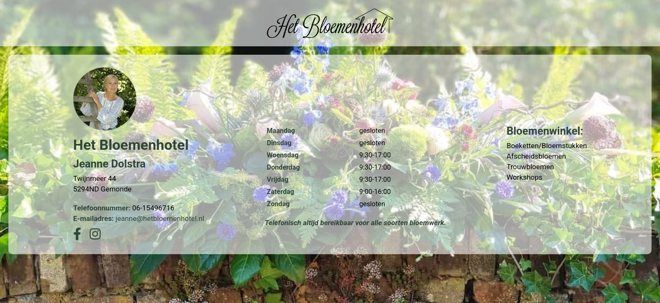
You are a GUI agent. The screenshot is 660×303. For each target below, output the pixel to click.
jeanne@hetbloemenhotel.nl (159, 218)
